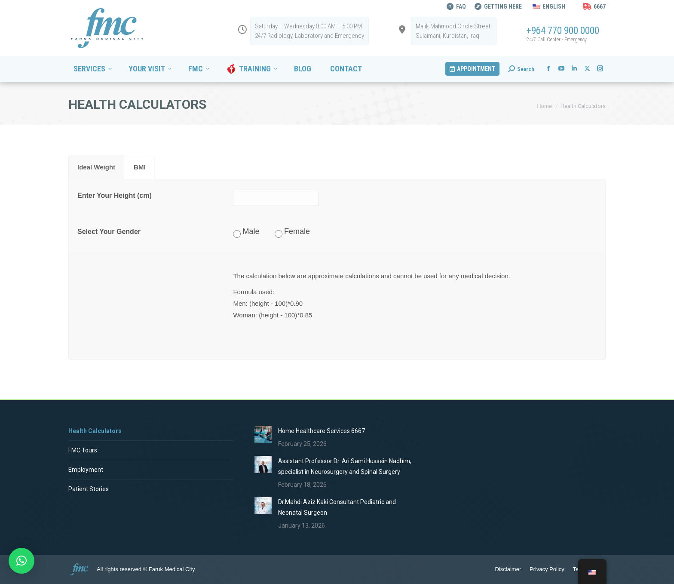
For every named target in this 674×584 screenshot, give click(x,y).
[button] (21, 561)
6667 (594, 6)
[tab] (96, 167)
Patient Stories (88, 489)
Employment (85, 469)
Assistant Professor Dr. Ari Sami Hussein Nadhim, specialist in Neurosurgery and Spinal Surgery (344, 466)
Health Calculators (95, 430)
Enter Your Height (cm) (114, 195)
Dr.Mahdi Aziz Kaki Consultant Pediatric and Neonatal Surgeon (337, 507)
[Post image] (263, 434)
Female (297, 231)
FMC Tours (82, 450)
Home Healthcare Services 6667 (321, 430)
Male (251, 231)
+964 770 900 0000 (563, 31)
